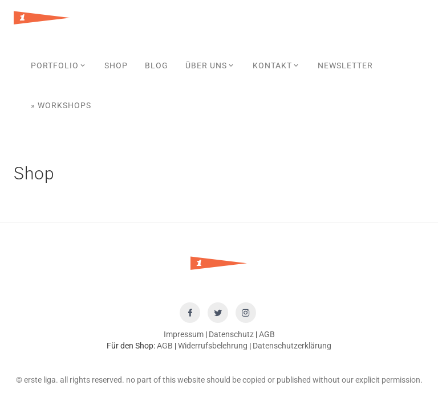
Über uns (210, 65)
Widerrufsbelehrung (213, 345)
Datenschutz (231, 334)
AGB (267, 334)
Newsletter (345, 65)
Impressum (184, 334)
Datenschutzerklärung (292, 345)
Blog (156, 65)
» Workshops (61, 105)
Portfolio (59, 65)
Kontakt (277, 65)
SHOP (116, 65)
